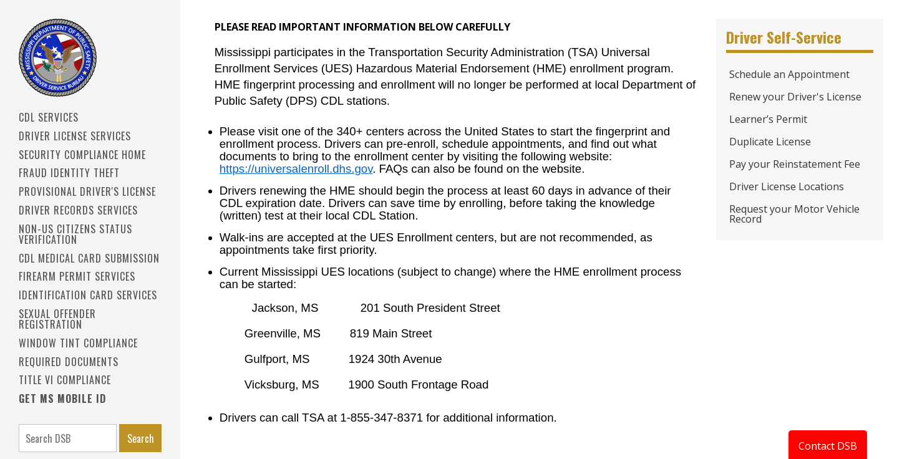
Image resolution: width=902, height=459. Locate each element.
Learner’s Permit (768, 119)
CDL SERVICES (49, 117)
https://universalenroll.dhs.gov (296, 168)
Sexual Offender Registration (57, 319)
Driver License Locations (786, 186)
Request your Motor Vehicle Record (794, 214)
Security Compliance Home (82, 154)
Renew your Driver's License (795, 97)
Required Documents (69, 361)
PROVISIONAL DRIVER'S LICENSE (87, 191)
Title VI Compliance (65, 379)
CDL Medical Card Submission (89, 258)
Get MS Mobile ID (62, 398)
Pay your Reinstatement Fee (794, 164)
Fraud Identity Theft (69, 172)
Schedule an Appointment (789, 74)
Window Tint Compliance (78, 343)
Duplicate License (770, 141)
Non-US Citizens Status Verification (75, 234)
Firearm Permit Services (77, 276)
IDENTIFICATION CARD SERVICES (88, 294)
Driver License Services (75, 135)
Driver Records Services (78, 210)
